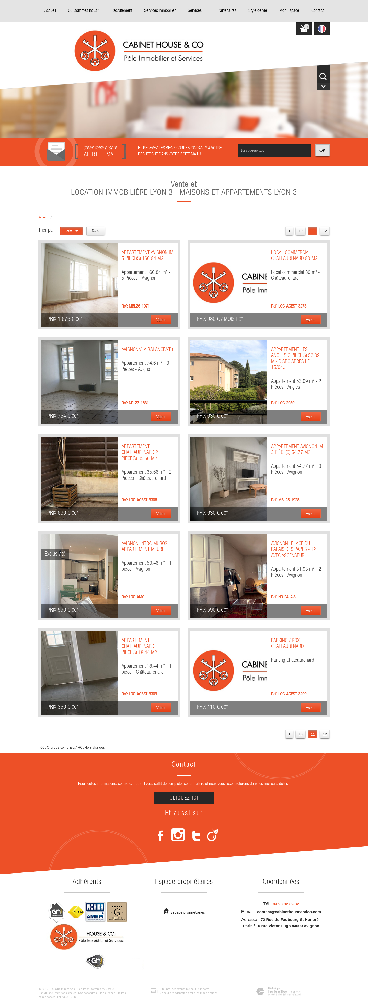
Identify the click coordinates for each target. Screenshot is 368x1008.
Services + (196, 11)
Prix (72, 231)
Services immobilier (160, 11)
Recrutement (121, 11)
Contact (317, 11)
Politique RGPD (66, 997)
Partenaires (227, 11)
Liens (102, 993)
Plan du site (45, 993)
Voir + (161, 319)
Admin (112, 993)
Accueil (50, 11)
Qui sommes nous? (83, 11)
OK (322, 150)
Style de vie (257, 11)
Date (95, 231)
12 (325, 231)
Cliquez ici (184, 798)
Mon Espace (289, 11)
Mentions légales (65, 993)
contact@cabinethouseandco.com (289, 911)
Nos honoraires (87, 993)
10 (300, 231)
